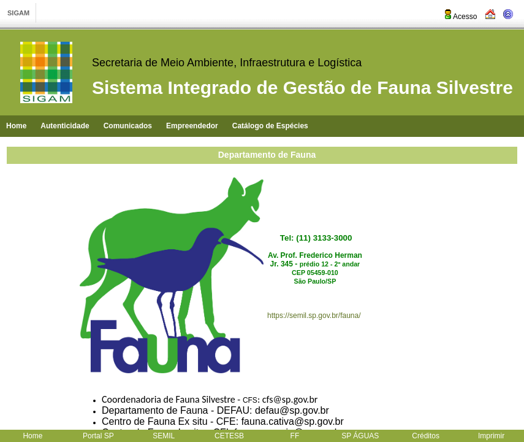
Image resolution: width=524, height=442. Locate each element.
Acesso (460, 16)
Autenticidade (64, 126)
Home (16, 126)
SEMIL (164, 436)
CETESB (229, 436)
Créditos (425, 436)
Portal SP (98, 436)
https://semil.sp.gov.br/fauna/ (314, 315)
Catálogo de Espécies (270, 126)
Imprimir (491, 436)
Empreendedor (192, 126)
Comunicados (128, 126)
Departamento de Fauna (267, 155)
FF (295, 436)
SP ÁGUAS (360, 436)
